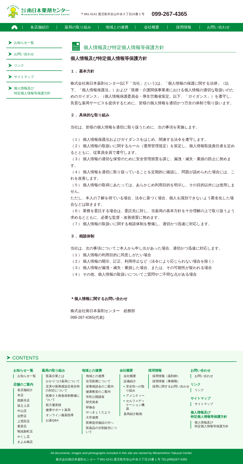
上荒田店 (23, 421)
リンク (19, 65)
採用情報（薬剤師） (166, 376)
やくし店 (23, 436)
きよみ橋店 (25, 442)
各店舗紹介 (39, 27)
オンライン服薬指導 (60, 415)
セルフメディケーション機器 (135, 405)
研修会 (90, 407)
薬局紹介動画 (133, 414)
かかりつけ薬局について (63, 381)
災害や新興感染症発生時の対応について (63, 388)
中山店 (22, 411)
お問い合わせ (218, 27)
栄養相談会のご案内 (100, 386)
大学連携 (92, 417)
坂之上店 (23, 405)
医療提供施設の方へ (100, 422)
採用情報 (183, 27)
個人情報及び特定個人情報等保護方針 (212, 424)
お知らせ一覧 (24, 43)
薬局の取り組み (78, 27)
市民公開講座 (95, 397)
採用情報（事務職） (166, 381)
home (15, 27)
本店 (20, 395)
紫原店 (22, 426)
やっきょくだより (98, 412)
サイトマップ (24, 77)
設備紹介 (130, 381)
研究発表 (92, 402)
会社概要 (151, 27)
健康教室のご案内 (98, 391)
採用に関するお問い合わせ (170, 386)
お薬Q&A (52, 420)
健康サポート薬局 (58, 410)
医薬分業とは (55, 376)
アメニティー (135, 395)
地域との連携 (117, 27)
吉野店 (22, 416)
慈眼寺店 (23, 400)
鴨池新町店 (25, 431)
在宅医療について (98, 381)
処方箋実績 (53, 405)
